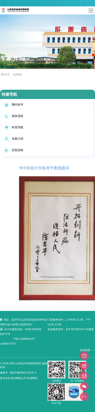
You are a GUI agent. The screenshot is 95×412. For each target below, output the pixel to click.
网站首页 (5, 74)
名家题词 (17, 74)
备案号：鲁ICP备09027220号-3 (18, 372)
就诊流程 (13, 116)
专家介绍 (13, 138)
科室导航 (13, 127)
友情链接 (85, 350)
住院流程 (13, 150)
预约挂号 (13, 104)
